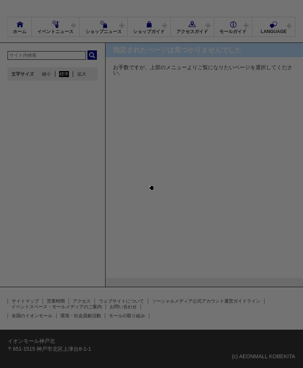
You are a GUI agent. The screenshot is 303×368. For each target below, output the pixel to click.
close (153, 181)
